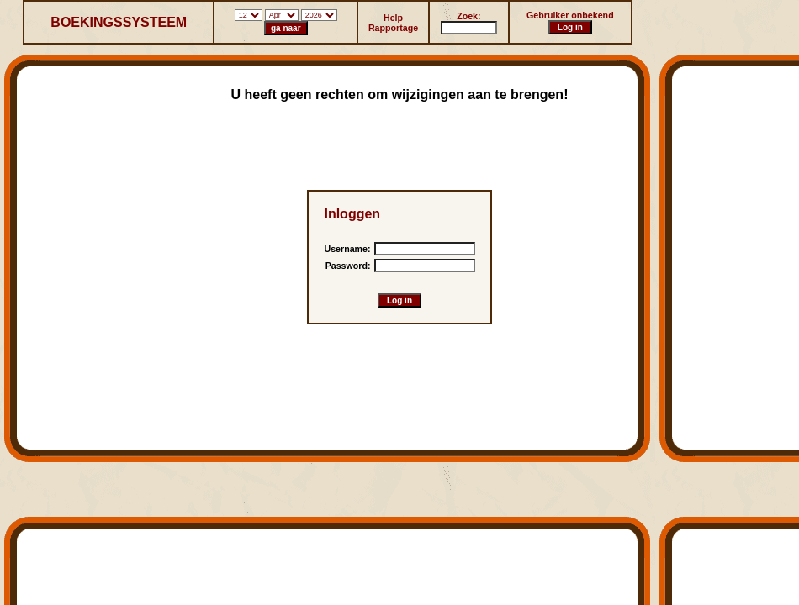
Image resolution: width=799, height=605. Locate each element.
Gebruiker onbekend (570, 15)
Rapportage (393, 28)
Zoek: (468, 16)
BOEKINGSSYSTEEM (118, 22)
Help (393, 18)
